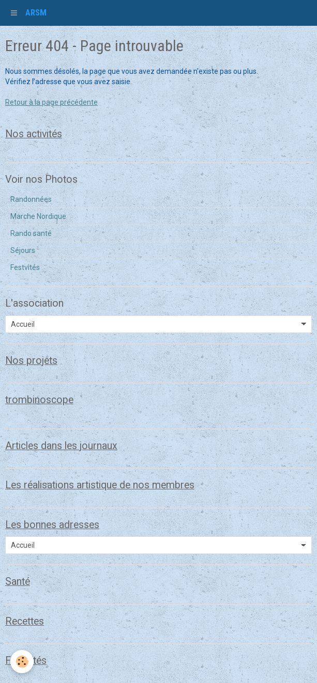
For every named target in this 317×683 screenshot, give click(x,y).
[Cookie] (22, 661)
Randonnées (31, 199)
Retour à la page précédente (51, 102)
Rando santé (31, 233)
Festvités (25, 267)
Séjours (22, 250)
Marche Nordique (38, 216)
